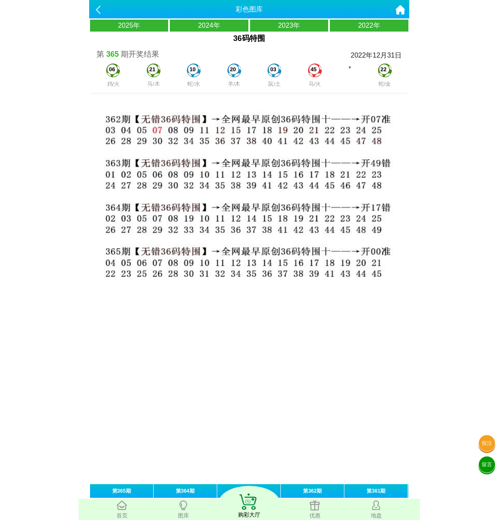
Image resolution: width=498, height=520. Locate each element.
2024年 (209, 25)
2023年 (289, 25)
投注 (487, 443)
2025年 (129, 25)
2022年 (369, 25)
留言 (487, 465)
